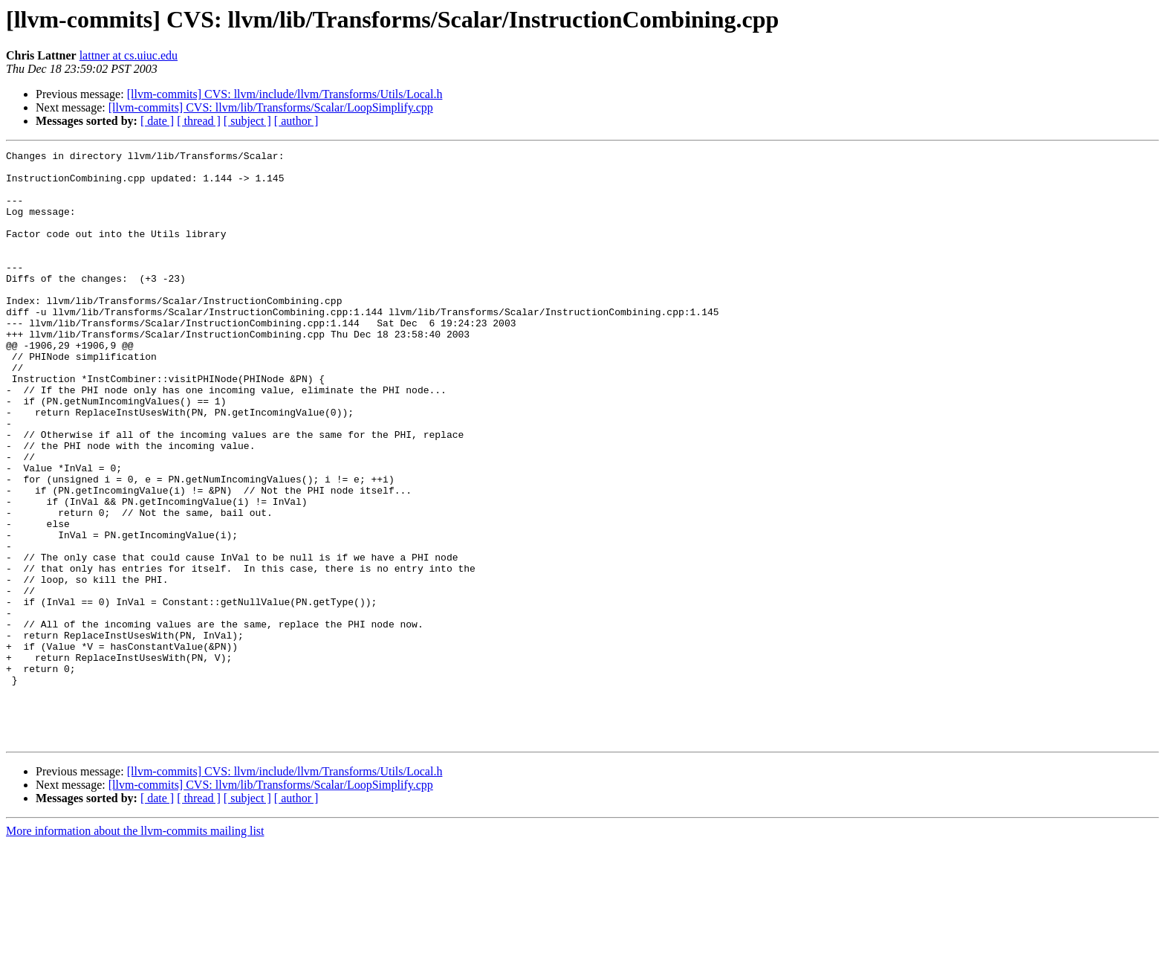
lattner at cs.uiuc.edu (128, 55)
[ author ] (296, 120)
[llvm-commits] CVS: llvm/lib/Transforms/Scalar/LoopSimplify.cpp (270, 107)
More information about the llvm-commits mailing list (135, 949)
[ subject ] (247, 120)
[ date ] (157, 120)
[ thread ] (199, 120)
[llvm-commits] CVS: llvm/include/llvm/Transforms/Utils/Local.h (285, 94)
